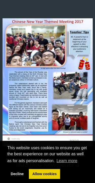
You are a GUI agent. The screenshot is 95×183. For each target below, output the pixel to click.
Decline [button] (17, 174)
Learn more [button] (66, 161)
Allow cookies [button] (44, 174)
